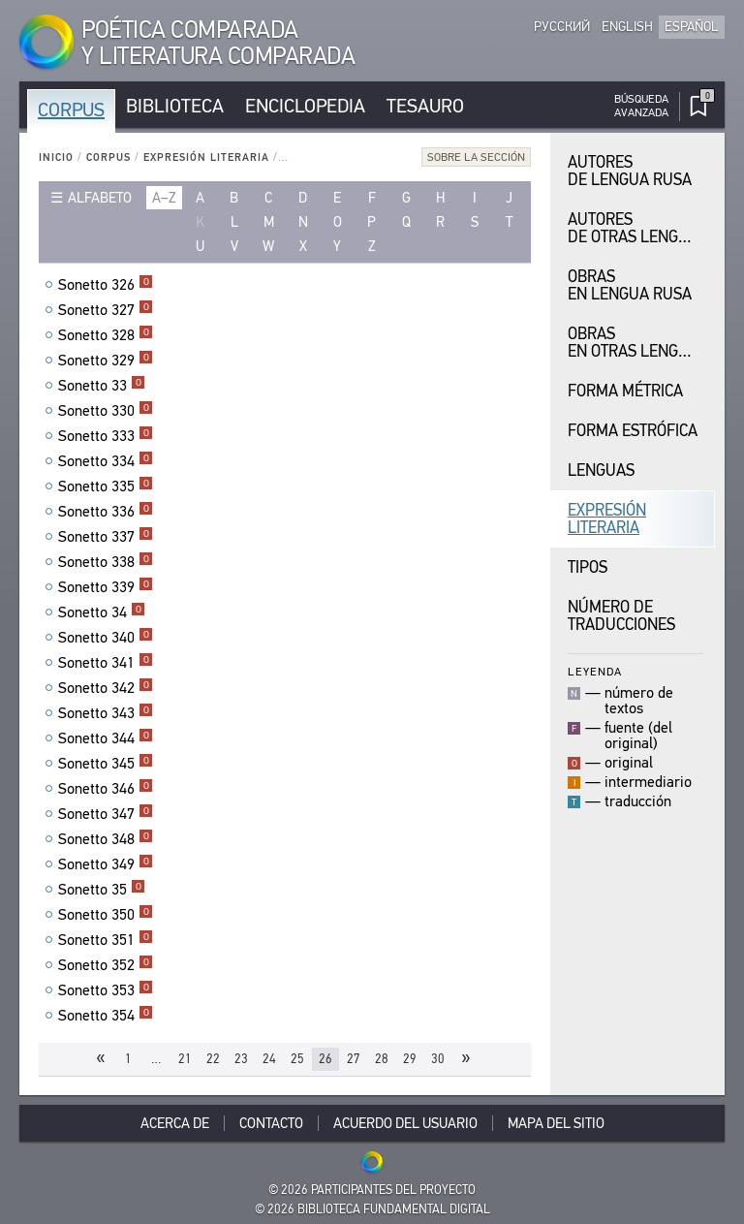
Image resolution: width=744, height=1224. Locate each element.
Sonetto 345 (105, 763)
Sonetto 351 (105, 940)
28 (381, 1058)
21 (185, 1058)
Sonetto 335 (105, 486)
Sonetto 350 (105, 915)
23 (241, 1058)
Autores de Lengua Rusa (630, 171)
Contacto (271, 1123)
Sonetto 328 (105, 335)
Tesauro (425, 106)
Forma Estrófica (633, 431)
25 (297, 1058)
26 (325, 1058)
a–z (164, 197)
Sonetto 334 (105, 461)
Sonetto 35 (101, 889)
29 (410, 1058)
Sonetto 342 (105, 688)
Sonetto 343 (105, 713)
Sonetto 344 (105, 738)
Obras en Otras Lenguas (637, 342)
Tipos (587, 567)
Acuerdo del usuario (405, 1123)
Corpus (71, 110)
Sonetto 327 (105, 310)
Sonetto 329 (105, 360)
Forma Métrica (625, 391)
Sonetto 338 (105, 562)
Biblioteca (175, 106)
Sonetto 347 (105, 814)
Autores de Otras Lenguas (637, 228)
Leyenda (595, 671)
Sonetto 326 (105, 285)
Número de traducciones (621, 616)
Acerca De (174, 1123)
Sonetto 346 (105, 789)
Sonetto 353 (105, 990)
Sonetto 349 (105, 864)
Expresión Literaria (206, 157)
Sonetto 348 (105, 839)
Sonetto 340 (105, 637)
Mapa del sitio (556, 1123)
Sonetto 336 (105, 511)
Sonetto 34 (101, 612)
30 (438, 1058)
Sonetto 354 (105, 1015)
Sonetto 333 (105, 436)
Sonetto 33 (101, 385)
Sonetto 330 (105, 411)
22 (213, 1058)
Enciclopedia (305, 106)
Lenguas (601, 470)
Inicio (56, 157)
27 (353, 1058)
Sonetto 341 (105, 663)
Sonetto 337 (105, 537)
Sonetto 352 (105, 965)
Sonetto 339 (105, 587)
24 (269, 1058)
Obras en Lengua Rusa (630, 285)
